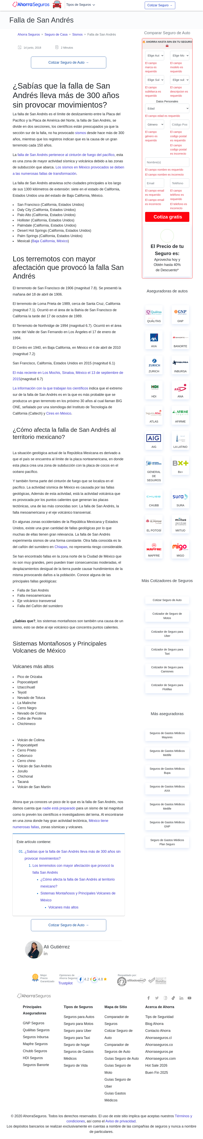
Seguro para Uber (77, 1031)
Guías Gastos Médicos (115, 1096)
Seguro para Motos (78, 1024)
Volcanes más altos (63, 907)
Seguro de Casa (56, 34)
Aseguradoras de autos (167, 291)
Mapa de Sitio (115, 1007)
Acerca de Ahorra (159, 1007)
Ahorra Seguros (29, 34)
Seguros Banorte (36, 1065)
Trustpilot (65, 983)
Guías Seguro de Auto (121, 1059)
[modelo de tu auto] (179, 55)
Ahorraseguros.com (160, 1059)
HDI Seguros (33, 1058)
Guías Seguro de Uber (117, 1083)
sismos (80, 133)
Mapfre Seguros (35, 1044)
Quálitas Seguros (36, 1030)
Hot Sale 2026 (156, 1065)
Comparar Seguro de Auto (167, 33)
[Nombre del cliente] (167, 162)
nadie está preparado (58, 808)
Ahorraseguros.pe (159, 1052)
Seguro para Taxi (77, 1038)
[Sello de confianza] (157, 980)
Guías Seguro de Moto (117, 1068)
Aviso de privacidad (120, 1121)
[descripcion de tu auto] (179, 80)
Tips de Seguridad (159, 1017)
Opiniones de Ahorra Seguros (68, 977)
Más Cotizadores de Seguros (167, 580)
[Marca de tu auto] (154, 55)
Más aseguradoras (167, 714)
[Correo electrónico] (154, 183)
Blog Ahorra (154, 1024)
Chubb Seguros (35, 1051)
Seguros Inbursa (35, 1037)
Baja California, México (50, 241)
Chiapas (61, 547)
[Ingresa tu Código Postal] (179, 124)
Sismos (77, 34)
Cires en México (58, 413)
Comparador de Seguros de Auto (117, 1048)
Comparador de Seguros (116, 1020)
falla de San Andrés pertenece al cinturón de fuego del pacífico (65, 155)
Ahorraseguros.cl (158, 1038)
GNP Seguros (33, 1023)
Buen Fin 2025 (156, 1073)
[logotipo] (34, 997)
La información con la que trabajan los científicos (50, 388)
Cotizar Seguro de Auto (68, 62)
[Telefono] (179, 183)
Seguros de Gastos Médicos (79, 1055)
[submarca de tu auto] (154, 80)
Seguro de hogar (77, 1045)
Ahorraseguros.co (159, 1045)
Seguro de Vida (76, 1065)
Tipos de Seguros (81, 5)
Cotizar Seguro (159, 5)
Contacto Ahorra (157, 1031)
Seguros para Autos (79, 1017)
